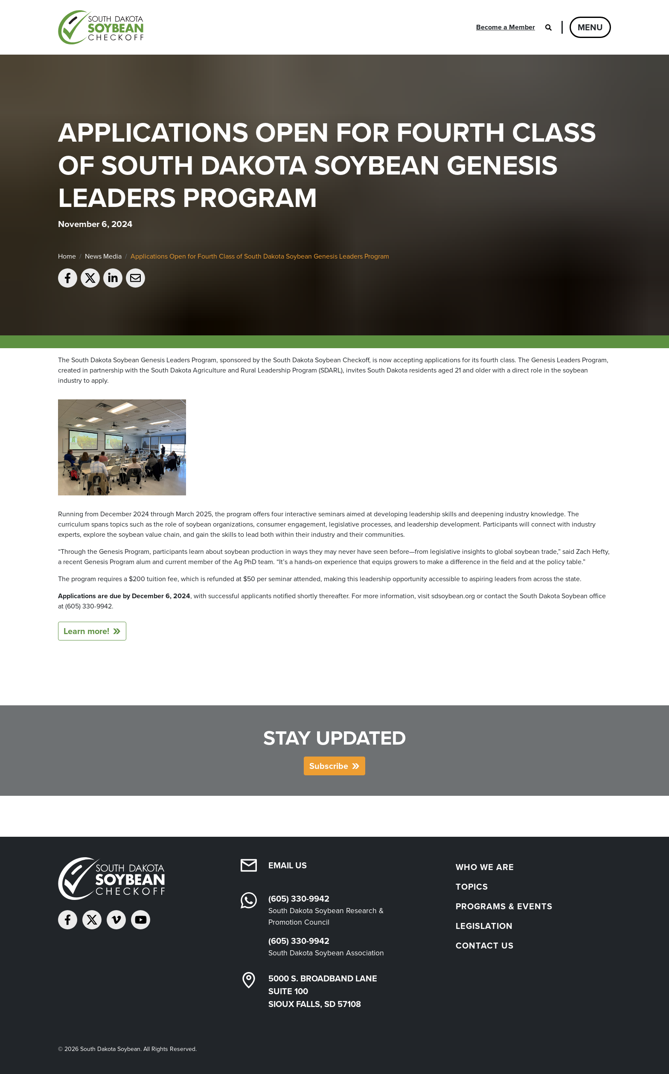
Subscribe (328, 766)
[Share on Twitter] (90, 278)
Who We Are (485, 867)
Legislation (484, 926)
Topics (472, 886)
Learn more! (86, 631)
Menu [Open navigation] (590, 27)
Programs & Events (504, 906)
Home (67, 256)
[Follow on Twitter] (92, 919)
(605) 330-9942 (298, 898)
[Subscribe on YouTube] (140, 919)
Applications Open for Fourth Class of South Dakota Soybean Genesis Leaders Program (260, 256)
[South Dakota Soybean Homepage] (104, 27)
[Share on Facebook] (67, 278)
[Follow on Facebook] (67, 919)
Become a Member (505, 27)
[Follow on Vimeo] (116, 919)
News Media (103, 256)
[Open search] (548, 27)
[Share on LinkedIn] (112, 278)
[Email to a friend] (135, 278)
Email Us (287, 865)
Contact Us (485, 945)
